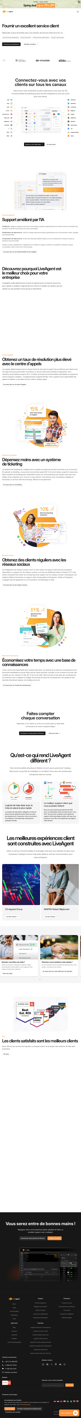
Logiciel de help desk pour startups (40, 1353)
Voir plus (6, 1054)
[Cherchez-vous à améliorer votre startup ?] (59, 955)
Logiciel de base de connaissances (40, 1327)
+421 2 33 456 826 (11, 1361)
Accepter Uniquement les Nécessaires (29, 1408)
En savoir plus (51, 144)
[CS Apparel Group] (21, 892)
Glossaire (14, 1331)
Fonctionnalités (14, 1311)
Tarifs (14, 1307)
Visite (14, 1318)
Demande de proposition (40, 1317)
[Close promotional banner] (79, 2)
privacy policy (26, 1404)
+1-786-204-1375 (10, 1369)
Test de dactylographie (14, 1342)
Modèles (14, 1338)
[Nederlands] (58, 1401)
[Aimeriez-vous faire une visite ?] (19, 955)
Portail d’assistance (40, 1303)
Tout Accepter (9, 1408)
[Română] (71, 1401)
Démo (14, 1304)
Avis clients (67, 1310)
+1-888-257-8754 (11, 1365)
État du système (40, 1310)
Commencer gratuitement (11, 44)
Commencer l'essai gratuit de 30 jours (32, 733)
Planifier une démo (31, 44)
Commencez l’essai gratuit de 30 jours (33, 1238)
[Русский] (74, 1401)
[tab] (39, 979)
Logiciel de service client (40, 1331)
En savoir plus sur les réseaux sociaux (15, 585)
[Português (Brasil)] (68, 1401)
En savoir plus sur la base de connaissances (17, 685)
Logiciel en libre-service (40, 1338)
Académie (14, 1335)
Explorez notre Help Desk (34, 144)
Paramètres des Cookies (12, 1412)
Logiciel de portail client (40, 1349)
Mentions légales (67, 1317)
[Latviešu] (55, 1401)
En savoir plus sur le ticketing (12, 484)
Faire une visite (55, 733)
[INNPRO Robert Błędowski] (60, 892)
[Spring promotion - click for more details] (40, 4)
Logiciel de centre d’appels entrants (40, 1342)
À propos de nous (67, 1303)
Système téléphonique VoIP (40, 1335)
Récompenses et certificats (67, 1306)
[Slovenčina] (77, 1401)
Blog (14, 1327)
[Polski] (65, 1401)
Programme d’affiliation (67, 1314)
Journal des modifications (40, 1314)
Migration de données (40, 1306)
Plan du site (56, 1414)
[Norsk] (61, 1401)
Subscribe (69, 1385)
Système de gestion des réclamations (40, 1346)
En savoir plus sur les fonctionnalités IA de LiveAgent (19, 252)
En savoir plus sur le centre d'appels (14, 384)
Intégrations (14, 1315)
